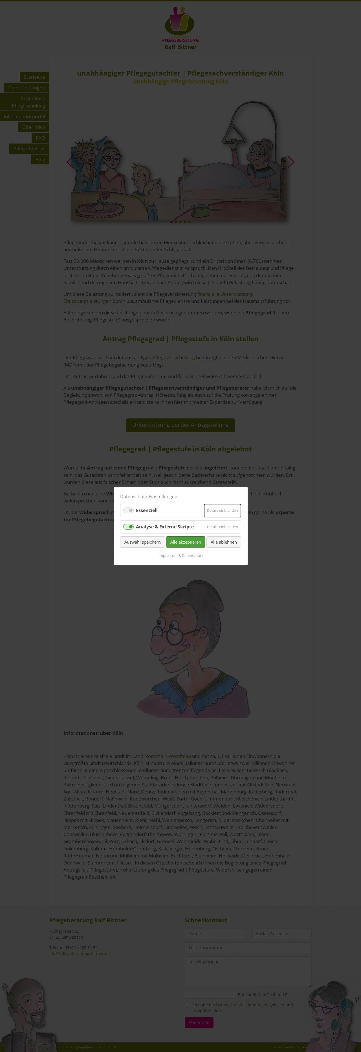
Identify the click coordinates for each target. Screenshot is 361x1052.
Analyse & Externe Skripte (165, 526)
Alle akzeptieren (185, 542)
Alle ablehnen (224, 542)
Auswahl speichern (142, 542)
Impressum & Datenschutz (180, 555)
